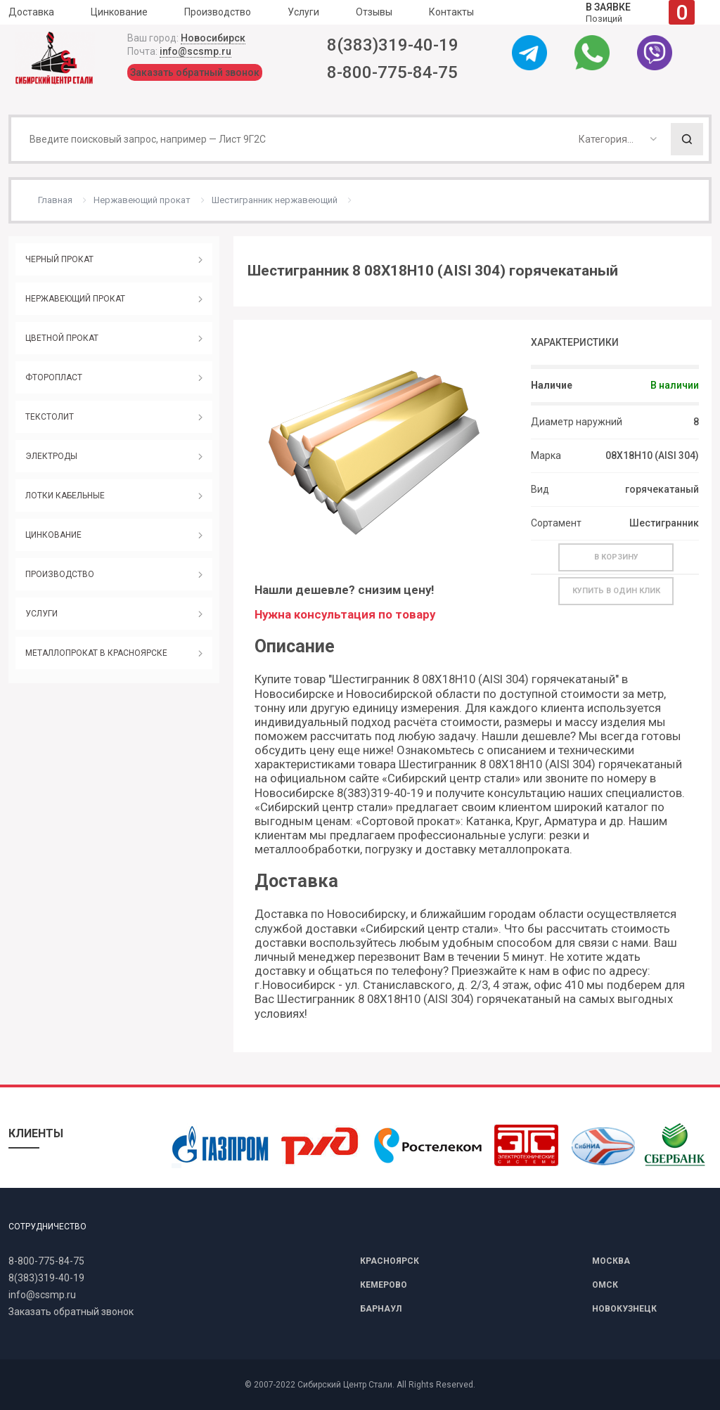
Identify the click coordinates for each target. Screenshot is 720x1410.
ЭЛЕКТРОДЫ (51, 456)
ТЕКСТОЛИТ (49, 417)
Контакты (451, 12)
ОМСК (605, 1285)
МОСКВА (611, 1261)
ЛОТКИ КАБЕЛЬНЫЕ (65, 495)
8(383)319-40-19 (392, 45)
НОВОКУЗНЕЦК (624, 1309)
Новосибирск (213, 38)
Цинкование (119, 12)
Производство (217, 12)
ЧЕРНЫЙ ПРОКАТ (59, 259)
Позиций (640, 12)
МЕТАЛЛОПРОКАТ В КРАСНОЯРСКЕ (96, 653)
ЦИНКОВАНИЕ (53, 535)
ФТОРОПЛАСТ (53, 377)
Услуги (303, 12)
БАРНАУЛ (380, 1309)
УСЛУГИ (41, 614)
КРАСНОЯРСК (389, 1261)
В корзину (616, 557)
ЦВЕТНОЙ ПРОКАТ (61, 338)
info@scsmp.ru (195, 51)
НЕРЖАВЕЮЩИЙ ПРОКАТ (75, 299)
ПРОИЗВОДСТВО (59, 574)
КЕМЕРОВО (383, 1285)
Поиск (687, 139)
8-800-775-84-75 (392, 72)
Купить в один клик (616, 590)
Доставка (31, 12)
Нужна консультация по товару (345, 614)
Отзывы (374, 12)
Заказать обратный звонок (194, 72)
